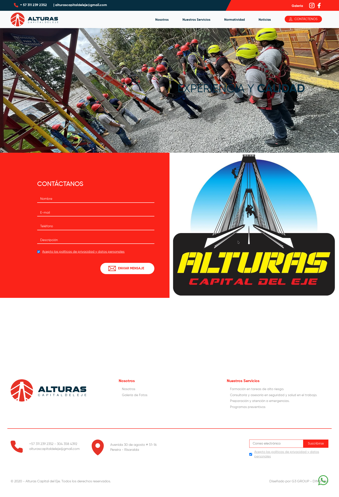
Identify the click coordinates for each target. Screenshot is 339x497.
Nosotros (162, 19)
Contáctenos (306, 19)
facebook (321, 5)
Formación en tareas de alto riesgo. (257, 389)
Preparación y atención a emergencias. (259, 401)
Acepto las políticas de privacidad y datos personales (83, 251)
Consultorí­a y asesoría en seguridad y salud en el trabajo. (273, 395)
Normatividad (234, 19)
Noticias (265, 19)
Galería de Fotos (134, 395)
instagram (313, 5)
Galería (297, 6)
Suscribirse (316, 443)
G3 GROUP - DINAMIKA (310, 481)
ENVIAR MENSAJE (131, 268)
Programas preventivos (247, 407)
